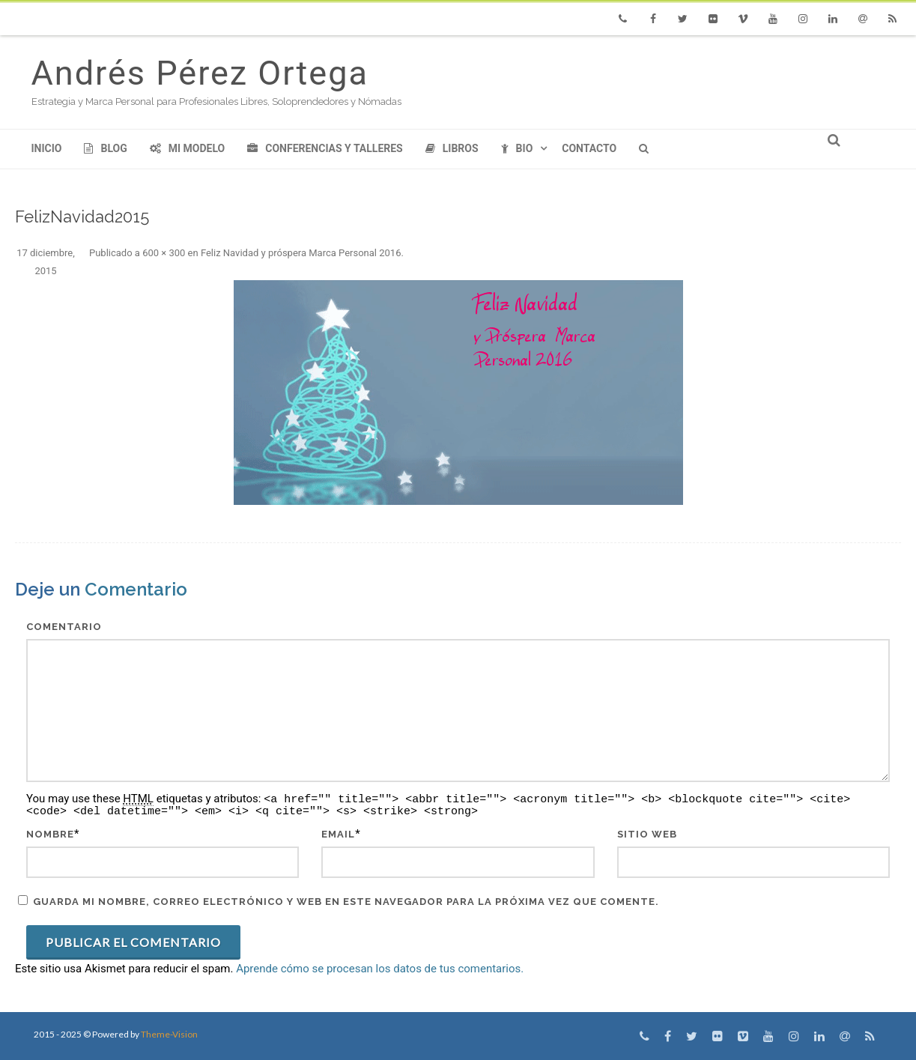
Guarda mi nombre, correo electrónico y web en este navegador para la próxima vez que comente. (346, 901)
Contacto (589, 148)
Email (338, 834)
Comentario (64, 627)
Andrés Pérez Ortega (199, 73)
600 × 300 (163, 252)
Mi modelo (187, 148)
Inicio (46, 148)
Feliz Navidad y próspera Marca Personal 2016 (301, 252)
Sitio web (647, 834)
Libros (452, 148)
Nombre (50, 834)
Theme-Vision (169, 1034)
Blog (105, 148)
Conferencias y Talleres (324, 148)
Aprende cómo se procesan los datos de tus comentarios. (380, 968)
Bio (517, 148)
